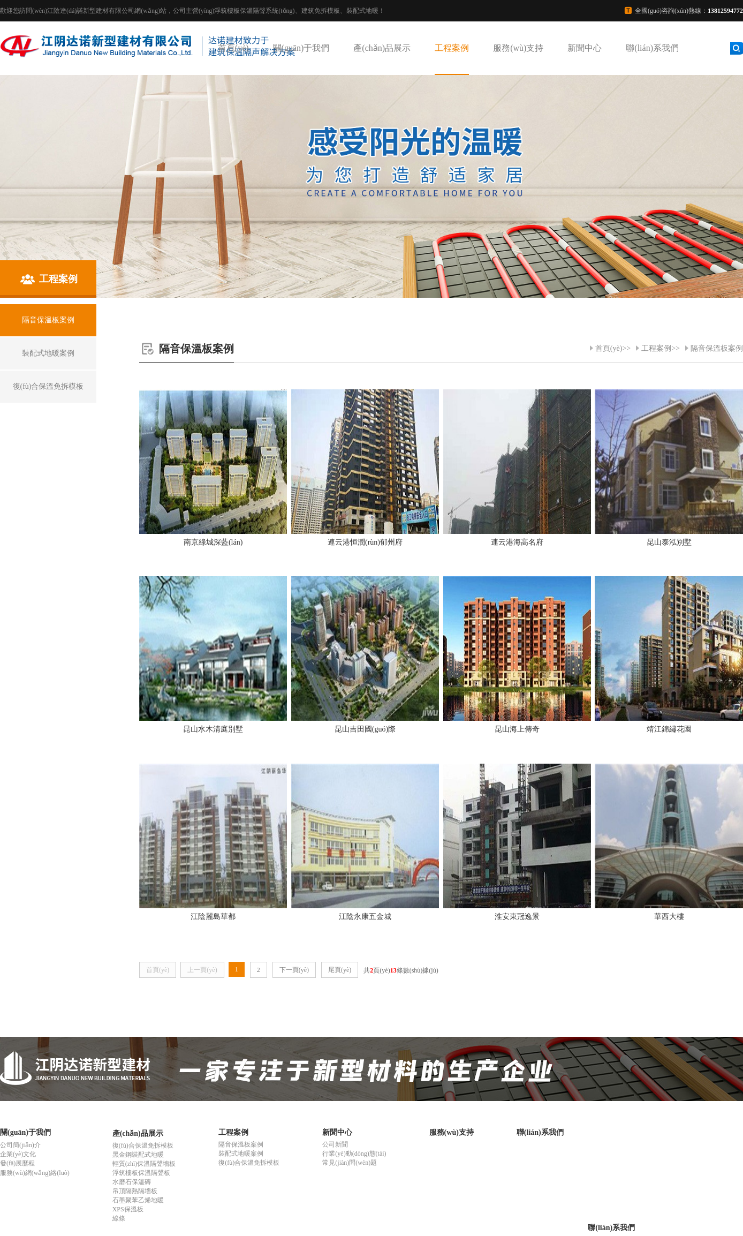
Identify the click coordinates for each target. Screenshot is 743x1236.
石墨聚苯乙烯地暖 (138, 1200)
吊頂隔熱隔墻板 (134, 1191)
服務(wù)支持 (518, 47)
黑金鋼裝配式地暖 (138, 1154)
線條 (118, 1218)
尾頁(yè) (339, 970)
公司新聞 (335, 1144)
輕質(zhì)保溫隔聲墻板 (144, 1163)
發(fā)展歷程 (17, 1163)
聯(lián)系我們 (652, 47)
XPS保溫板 (127, 1209)
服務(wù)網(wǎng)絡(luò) (35, 1173)
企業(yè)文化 (18, 1154)
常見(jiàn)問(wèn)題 (349, 1162)
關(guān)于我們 (301, 47)
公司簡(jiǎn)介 (20, 1145)
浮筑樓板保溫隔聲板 (141, 1173)
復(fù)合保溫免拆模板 (142, 1145)
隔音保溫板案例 (717, 348)
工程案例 (452, 47)
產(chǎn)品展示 (382, 47)
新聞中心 (584, 47)
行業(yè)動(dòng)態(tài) (354, 1153)
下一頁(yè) (294, 970)
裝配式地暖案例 (240, 1153)
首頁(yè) (233, 47)
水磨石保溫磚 (131, 1182)
